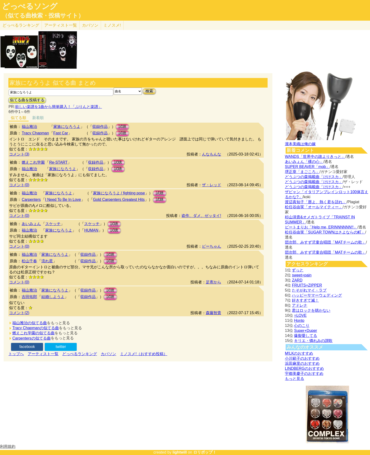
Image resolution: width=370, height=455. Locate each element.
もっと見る (294, 379)
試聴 (122, 127)
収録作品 (100, 127)
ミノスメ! (112, 25)
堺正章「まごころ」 (302, 172)
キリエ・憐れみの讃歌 (313, 341)
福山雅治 (29, 127)
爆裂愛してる (305, 336)
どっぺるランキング (79, 354)
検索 (149, 91)
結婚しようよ (52, 297)
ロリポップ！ (204, 452)
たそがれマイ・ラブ (309, 290)
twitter (61, 347)
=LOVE (300, 315)
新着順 (38, 118)
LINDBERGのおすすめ (304, 368)
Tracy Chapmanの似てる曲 (35, 328)
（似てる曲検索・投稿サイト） (43, 15)
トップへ (16, 354)
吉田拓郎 (29, 297)
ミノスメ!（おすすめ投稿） (143, 354)
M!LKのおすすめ (299, 353)
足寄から (213, 282)
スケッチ (53, 224)
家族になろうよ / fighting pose (119, 193)
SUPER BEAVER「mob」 (307, 167)
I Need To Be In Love (63, 200)
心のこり (301, 325)
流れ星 (47, 261)
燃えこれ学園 (33, 162)
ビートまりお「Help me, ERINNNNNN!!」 (321, 227)
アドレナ (299, 305)
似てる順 (18, 118)
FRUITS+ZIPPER (307, 285)
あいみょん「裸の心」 (304, 162)
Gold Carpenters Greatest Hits (119, 200)
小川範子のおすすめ (302, 358)
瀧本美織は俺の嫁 (300, 144)
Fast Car (60, 133)
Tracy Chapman (35, 133)
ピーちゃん (211, 246)
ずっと (297, 270)
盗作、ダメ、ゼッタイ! (201, 216)
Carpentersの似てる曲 (31, 338)
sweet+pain (301, 275)
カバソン (90, 25)
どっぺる (20, 25)
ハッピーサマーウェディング (317, 295)
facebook (27, 347)
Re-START (58, 162)
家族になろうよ (66, 127)
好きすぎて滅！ (305, 300)
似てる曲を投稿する (27, 100)
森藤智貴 (213, 313)
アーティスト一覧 (43, 354)
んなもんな (211, 154)
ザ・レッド (211, 185)
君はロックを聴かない (311, 310)
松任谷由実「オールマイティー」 (314, 207)
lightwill (179, 452)
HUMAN (91, 230)
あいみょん (31, 224)
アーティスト (60, 25)
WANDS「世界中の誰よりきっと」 (315, 157)
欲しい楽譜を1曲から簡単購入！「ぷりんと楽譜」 (58, 107)
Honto (299, 320)
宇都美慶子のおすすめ (304, 373)
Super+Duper (305, 331)
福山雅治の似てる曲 (29, 323)
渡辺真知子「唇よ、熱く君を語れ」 (315, 202)
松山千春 (29, 261)
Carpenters (31, 200)
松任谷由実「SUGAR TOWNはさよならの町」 (325, 232)
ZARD (297, 280)
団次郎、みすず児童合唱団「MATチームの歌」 (325, 242)
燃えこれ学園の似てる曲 (33, 333)
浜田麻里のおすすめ (302, 363)
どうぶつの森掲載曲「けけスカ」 (314, 177)
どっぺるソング (29, 6)
